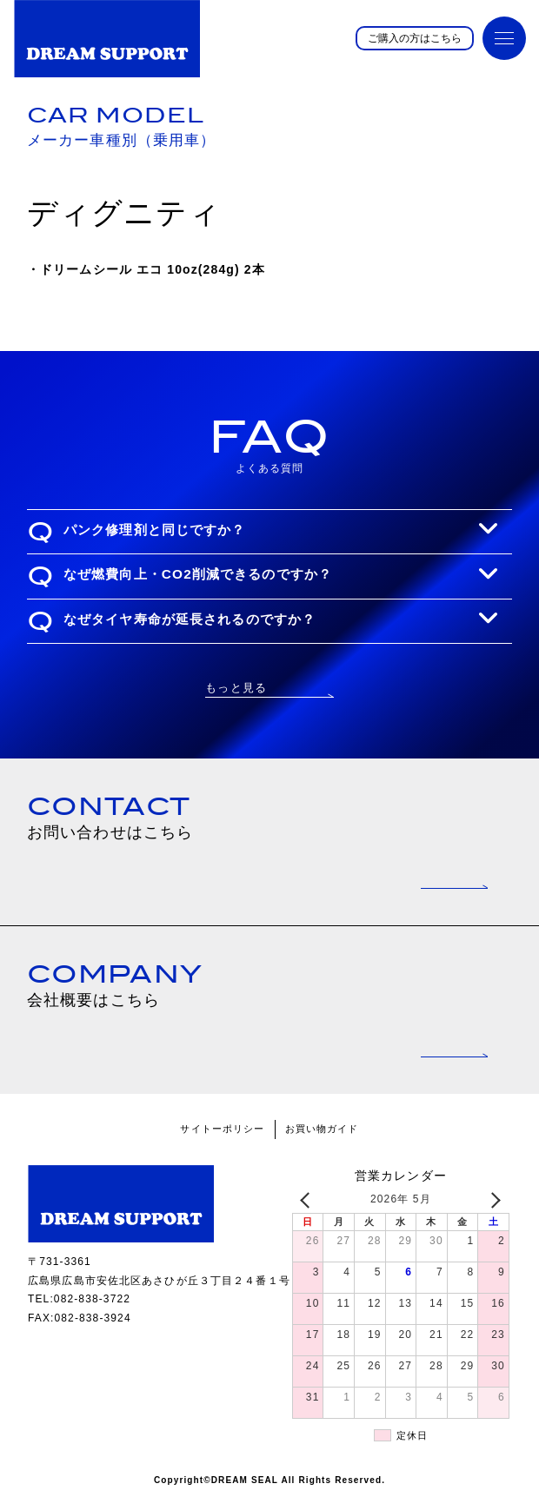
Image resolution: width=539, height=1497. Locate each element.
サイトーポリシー (222, 1128)
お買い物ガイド (322, 1128)
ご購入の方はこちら (415, 38)
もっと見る (236, 687)
